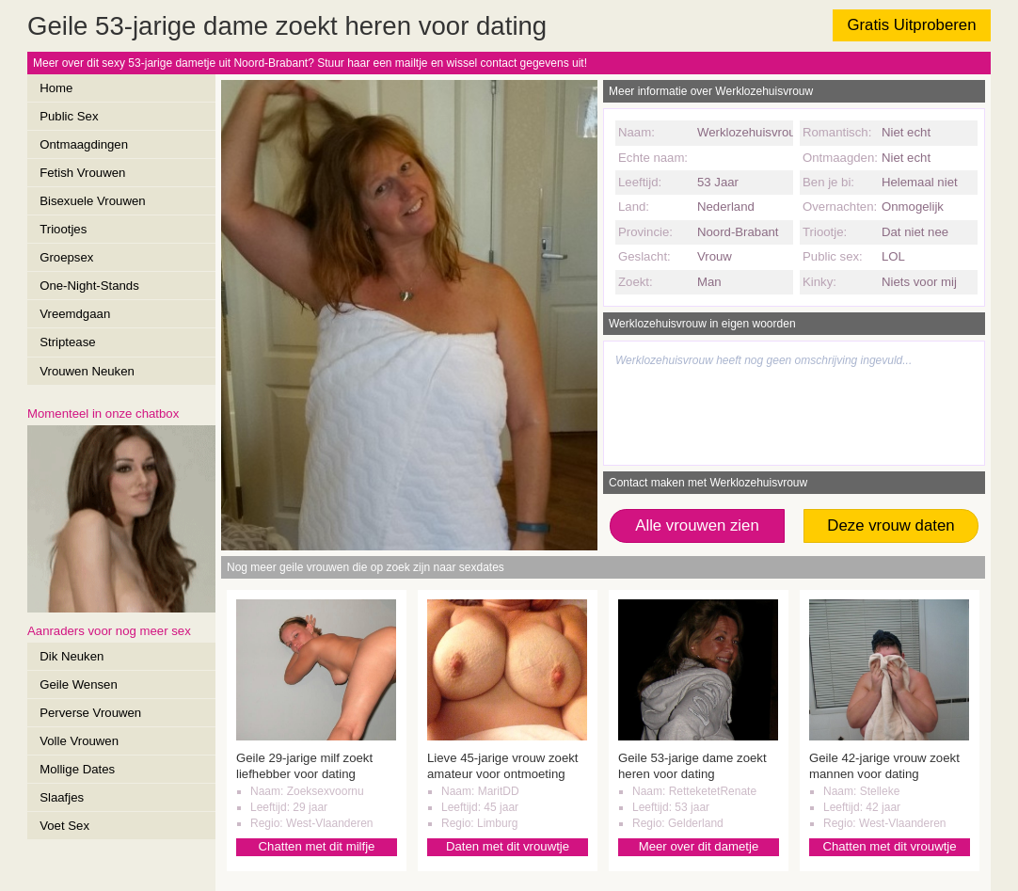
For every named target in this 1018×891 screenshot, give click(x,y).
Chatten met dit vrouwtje (889, 846)
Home (56, 88)
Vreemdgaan (75, 314)
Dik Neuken (71, 656)
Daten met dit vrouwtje (507, 846)
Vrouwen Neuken (87, 371)
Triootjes (63, 229)
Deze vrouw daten (890, 525)
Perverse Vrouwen (90, 713)
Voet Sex (64, 826)
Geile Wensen (79, 684)
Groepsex (66, 257)
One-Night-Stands (89, 285)
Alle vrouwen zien (697, 525)
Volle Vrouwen (79, 741)
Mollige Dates (77, 769)
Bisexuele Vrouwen (92, 201)
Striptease (67, 342)
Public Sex (69, 116)
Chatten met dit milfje (317, 846)
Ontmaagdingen (84, 144)
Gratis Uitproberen (911, 25)
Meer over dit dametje (699, 846)
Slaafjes (62, 797)
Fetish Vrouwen (82, 173)
